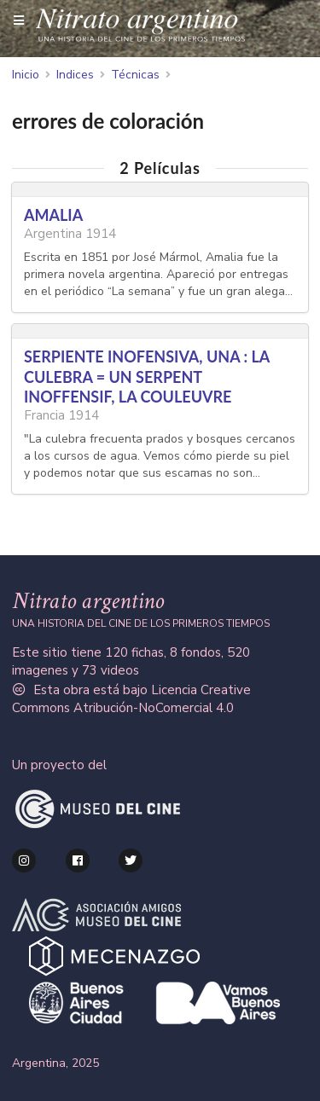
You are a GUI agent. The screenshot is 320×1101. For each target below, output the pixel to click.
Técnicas (135, 75)
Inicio (25, 75)
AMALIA (53, 215)
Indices (75, 75)
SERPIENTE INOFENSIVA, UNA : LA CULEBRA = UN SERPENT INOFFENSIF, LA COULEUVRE (147, 376)
